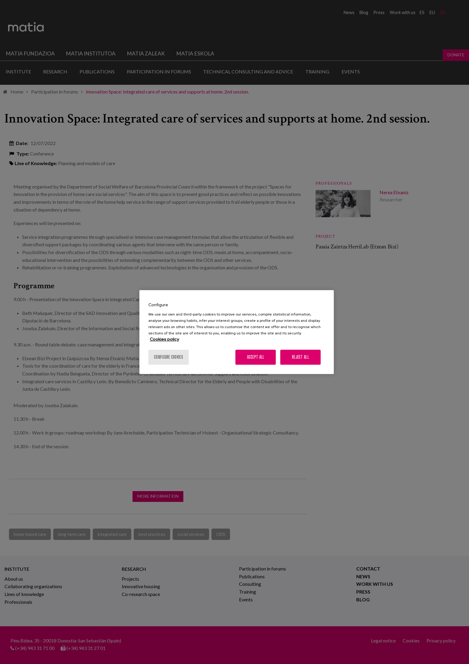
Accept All (255, 357)
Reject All (300, 357)
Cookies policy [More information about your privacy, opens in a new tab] (164, 339)
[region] (236, 332)
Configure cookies (168, 357)
